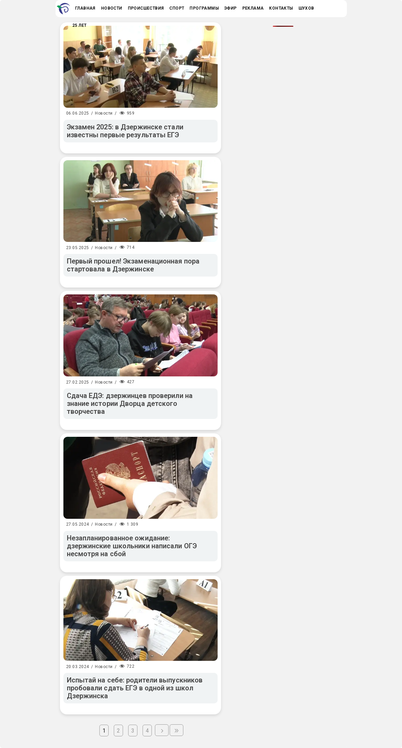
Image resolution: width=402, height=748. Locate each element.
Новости (104, 113)
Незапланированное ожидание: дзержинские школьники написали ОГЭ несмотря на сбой (132, 546)
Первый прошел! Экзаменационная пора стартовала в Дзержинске (133, 265)
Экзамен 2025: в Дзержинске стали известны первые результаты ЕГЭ (125, 131)
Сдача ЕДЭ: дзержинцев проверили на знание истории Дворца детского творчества (130, 403)
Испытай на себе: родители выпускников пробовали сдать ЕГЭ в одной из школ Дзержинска (135, 688)
